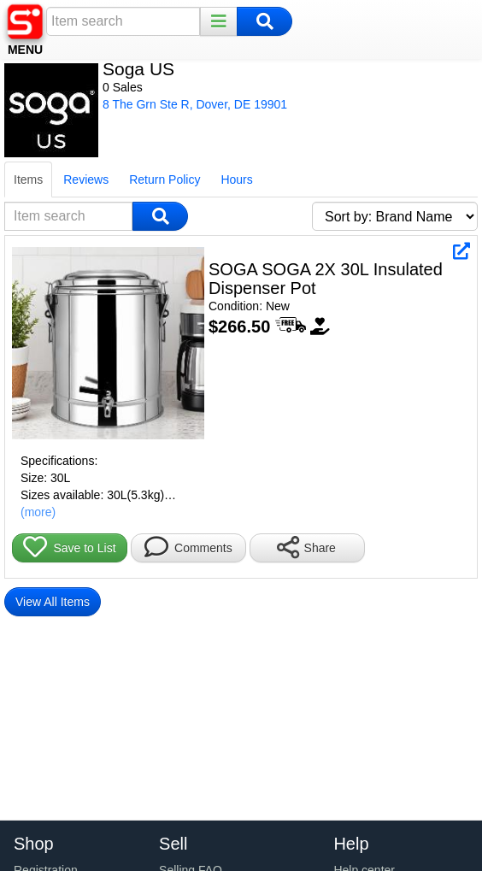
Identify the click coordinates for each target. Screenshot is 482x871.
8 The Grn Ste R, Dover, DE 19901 (195, 104)
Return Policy (164, 179)
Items (28, 179)
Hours (236, 179)
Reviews (86, 179)
